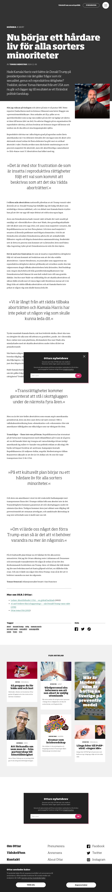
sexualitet (23, 629)
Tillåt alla (31, 885)
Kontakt (13, 859)
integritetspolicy (68, 810)
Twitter (97, 853)
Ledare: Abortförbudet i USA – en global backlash (33, 600)
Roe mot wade (12, 629)
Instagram (98, 859)
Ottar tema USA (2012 (20, 610)
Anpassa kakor (81, 885)
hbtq (27, 626)
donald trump (18, 626)
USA (20, 632)
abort (9, 626)
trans (15, 632)
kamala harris (36, 626)
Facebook (98, 846)
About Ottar (55, 859)
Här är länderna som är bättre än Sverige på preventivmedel (90, 691)
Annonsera (55, 853)
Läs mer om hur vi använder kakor (33, 878)
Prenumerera (87, 7)
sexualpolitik (34, 629)
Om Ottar (14, 846)
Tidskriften (16, 853)
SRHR (9, 632)
